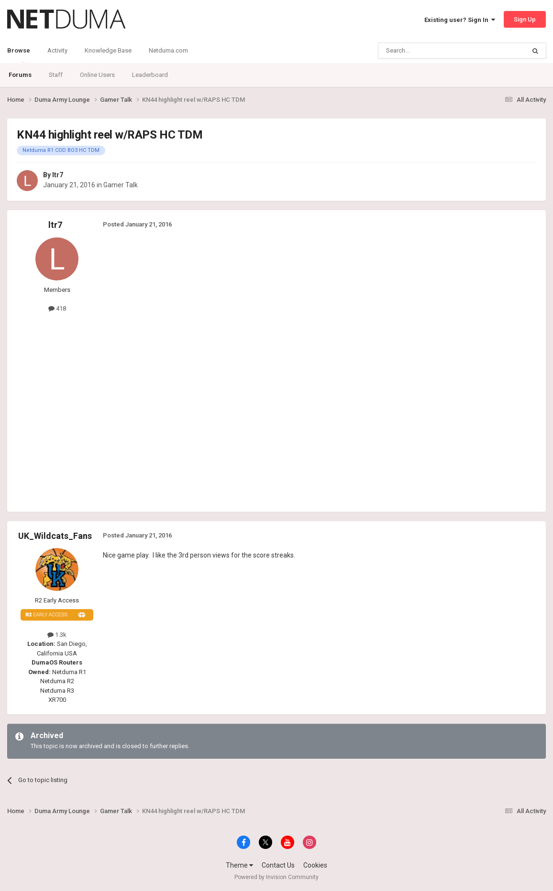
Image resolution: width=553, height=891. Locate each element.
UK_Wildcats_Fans (55, 536)
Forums (20, 74)
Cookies (315, 865)
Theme (239, 865)
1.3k (56, 634)
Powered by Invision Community (276, 877)
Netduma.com (168, 50)
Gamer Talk (120, 185)
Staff (56, 74)
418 (57, 308)
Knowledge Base (108, 50)
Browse (18, 55)
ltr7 (57, 175)
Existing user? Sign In (459, 19)
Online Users (97, 74)
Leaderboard (150, 74)
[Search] (428, 50)
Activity (57, 50)
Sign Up (525, 19)
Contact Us (278, 865)
